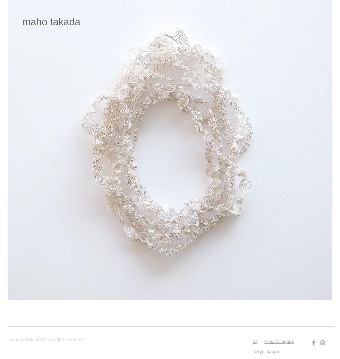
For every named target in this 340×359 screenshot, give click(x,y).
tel (255, 341)
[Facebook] (314, 343)
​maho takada (51, 21)
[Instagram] (323, 343)
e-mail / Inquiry (279, 341)
